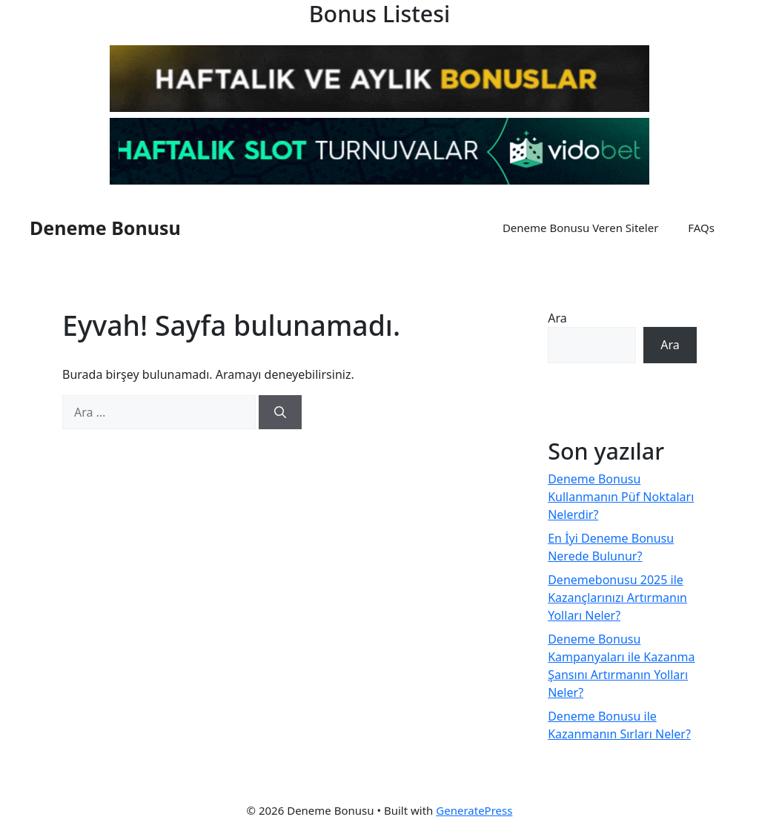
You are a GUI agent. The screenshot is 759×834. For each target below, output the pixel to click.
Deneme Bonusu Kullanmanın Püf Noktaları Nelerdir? (621, 497)
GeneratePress (474, 810)
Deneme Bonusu (105, 227)
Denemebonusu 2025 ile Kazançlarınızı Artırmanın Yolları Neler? (617, 597)
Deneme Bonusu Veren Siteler (580, 227)
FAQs (701, 227)
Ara (557, 318)
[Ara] (280, 412)
